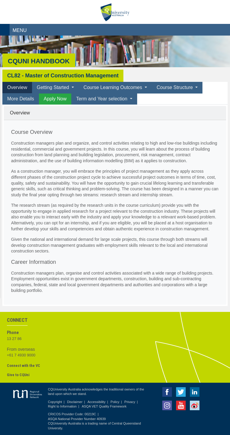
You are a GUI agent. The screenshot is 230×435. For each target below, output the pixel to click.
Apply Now (55, 98)
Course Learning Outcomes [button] (113, 87)
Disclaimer (74, 402)
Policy (115, 402)
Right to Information (62, 406)
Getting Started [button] (53, 87)
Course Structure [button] (175, 87)
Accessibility (96, 402)
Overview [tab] (17, 87)
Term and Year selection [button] (102, 98)
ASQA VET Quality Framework (104, 406)
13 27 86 (14, 339)
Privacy (129, 402)
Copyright (55, 402)
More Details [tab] (20, 98)
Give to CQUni (18, 375)
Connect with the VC (23, 365)
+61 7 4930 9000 (21, 355)
